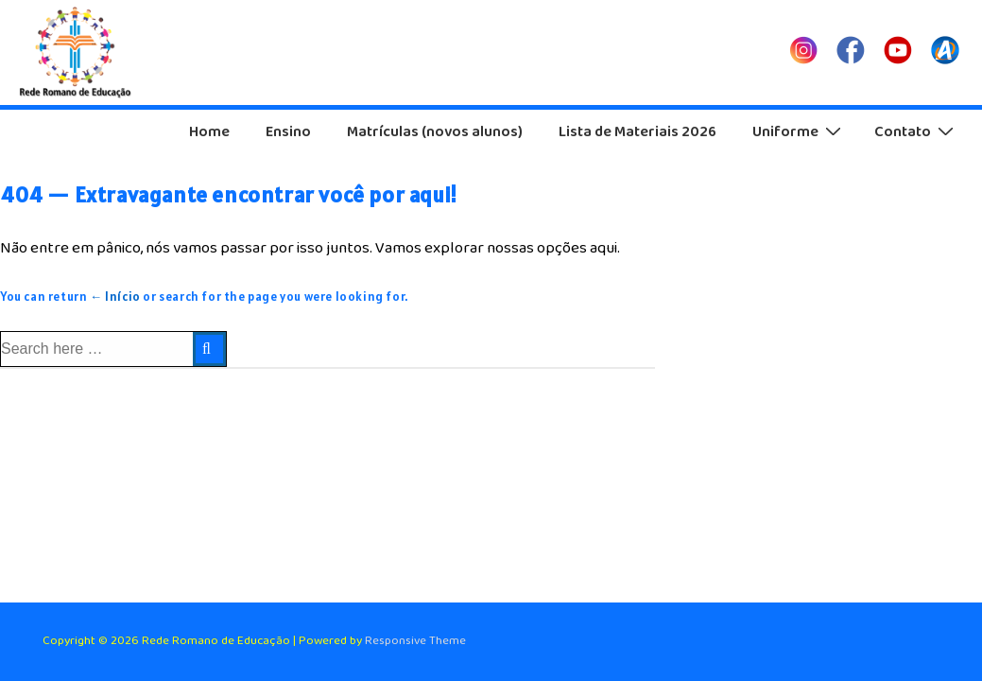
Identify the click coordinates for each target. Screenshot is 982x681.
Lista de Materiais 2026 (637, 132)
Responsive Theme (415, 641)
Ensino (288, 132)
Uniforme (799, 131)
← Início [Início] (115, 296)
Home (209, 132)
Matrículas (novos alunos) (435, 132)
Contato (916, 131)
